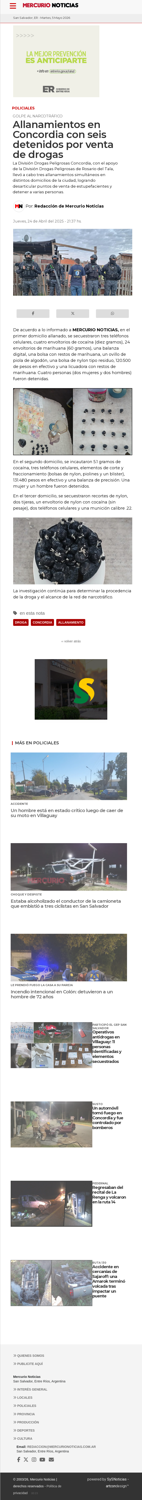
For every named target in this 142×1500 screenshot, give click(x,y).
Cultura (22, 1438)
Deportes (24, 1430)
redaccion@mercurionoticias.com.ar (61, 1447)
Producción (26, 1422)
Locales (22, 1397)
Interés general (30, 1389)
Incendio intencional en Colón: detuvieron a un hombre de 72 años (62, 994)
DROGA (21, 622)
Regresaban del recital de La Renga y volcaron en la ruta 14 (109, 1195)
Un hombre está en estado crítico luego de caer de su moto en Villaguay (67, 813)
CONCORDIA (42, 622)
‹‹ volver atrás (71, 641)
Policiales (24, 1406)
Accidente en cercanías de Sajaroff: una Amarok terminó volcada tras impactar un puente (108, 1281)
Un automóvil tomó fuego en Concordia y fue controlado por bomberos (107, 1118)
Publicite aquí (28, 1364)
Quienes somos (28, 1355)
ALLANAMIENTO (70, 622)
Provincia (24, 1414)
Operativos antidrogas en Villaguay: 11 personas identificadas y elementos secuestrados (106, 1047)
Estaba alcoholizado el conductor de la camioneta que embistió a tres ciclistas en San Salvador (66, 904)
